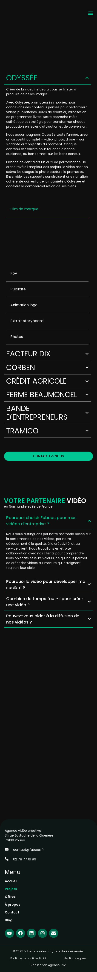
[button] (90, 13)
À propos (12, 904)
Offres (10, 896)
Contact (12, 912)
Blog (8, 920)
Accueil (11, 881)
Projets (11, 889)
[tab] (47, 209)
